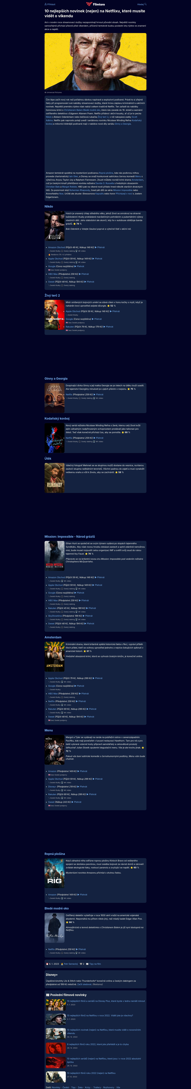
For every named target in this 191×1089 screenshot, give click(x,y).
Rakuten (70, 326)
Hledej (141, 4)
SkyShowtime (55, 615)
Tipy (73, 1087)
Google (51, 266)
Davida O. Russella (104, 183)
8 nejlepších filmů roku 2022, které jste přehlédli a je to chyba (98, 1044)
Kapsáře (99, 193)
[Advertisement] (25, 41)
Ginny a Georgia (123, 123)
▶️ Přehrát (100, 247)
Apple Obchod (55, 258)
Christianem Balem (73, 110)
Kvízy (87, 1087)
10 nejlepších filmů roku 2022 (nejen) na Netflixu (91, 1073)
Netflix (69, 394)
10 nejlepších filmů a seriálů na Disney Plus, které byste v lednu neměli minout (106, 1001)
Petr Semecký (71, 964)
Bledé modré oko (91, 110)
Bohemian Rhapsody (79, 190)
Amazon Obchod (56, 247)
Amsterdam (137, 179)
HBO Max (53, 274)
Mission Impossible (122, 190)
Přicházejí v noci (124, 193)
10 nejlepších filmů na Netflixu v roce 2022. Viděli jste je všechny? (100, 1015)
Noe (61, 193)
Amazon (52, 771)
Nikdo (49, 117)
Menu (138, 176)
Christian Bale (53, 186)
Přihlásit (50, 4)
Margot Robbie (69, 186)
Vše (118, 1087)
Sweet (51, 281)
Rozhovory (108, 1087)
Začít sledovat (84, 984)
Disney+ (52, 786)
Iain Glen (73, 176)
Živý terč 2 (103, 117)
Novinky (56, 1087)
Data (80, 1087)
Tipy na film (95, 964)
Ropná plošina (106, 173)
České (65, 1087)
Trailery (97, 1087)
